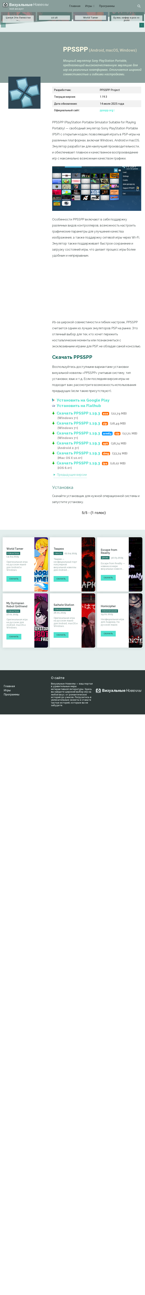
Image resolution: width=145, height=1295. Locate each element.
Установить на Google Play (83, 400)
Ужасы (58, 553)
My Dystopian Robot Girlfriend (16, 605)
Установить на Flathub (79, 405)
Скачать (14, 579)
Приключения (62, 610)
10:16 (54, 17)
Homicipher (108, 606)
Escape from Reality (109, 551)
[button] (139, 6)
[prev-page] (3, 25)
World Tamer (90, 17)
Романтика (13, 553)
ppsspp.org (107, 110)
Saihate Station (64, 604)
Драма (105, 558)
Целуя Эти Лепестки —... (18, 19)
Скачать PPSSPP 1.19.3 (78, 413)
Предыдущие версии (72, 474)
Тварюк (59, 548)
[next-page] (141, 25)
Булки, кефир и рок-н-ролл (126, 19)
